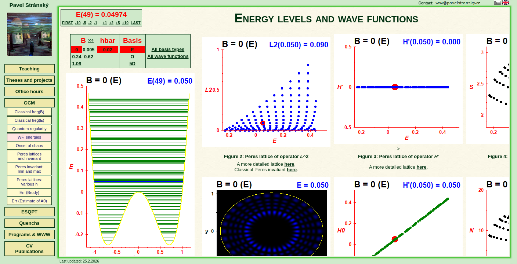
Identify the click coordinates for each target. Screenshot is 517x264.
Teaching (29, 69)
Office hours (29, 91)
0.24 (76, 56)
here (289, 164)
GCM (29, 103)
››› (91, 40)
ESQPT (29, 211)
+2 (111, 23)
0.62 (88, 56)
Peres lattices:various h (29, 181)
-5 (84, 23)
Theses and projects (29, 80)
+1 (105, 23)
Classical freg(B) (29, 112)
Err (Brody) (29, 192)
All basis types (168, 49)
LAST (136, 23)
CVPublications (29, 248)
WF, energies (29, 137)
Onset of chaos (29, 145)
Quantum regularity (29, 128)
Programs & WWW (29, 234)
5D (132, 63)
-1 (95, 23)
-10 (78, 23)
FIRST (67, 23)
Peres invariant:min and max (29, 169)
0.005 (88, 49)
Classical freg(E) (29, 120)
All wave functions (167, 56)
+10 (125, 23)
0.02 (107, 49)
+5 (118, 23)
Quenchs (29, 223)
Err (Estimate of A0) (29, 201)
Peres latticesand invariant (29, 156)
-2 (89, 23)
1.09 (76, 63)
